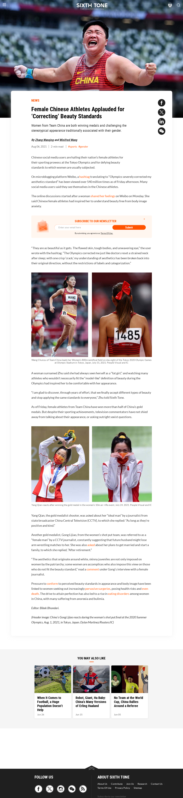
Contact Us (156, 784)
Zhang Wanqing (44, 140)
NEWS (35, 100)
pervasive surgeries (97, 588)
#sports (72, 146)
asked (91, 545)
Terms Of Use (104, 788)
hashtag (84, 176)
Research (142, 784)
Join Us (130, 784)
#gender (83, 146)
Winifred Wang (68, 140)
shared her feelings (103, 196)
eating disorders (118, 593)
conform (52, 583)
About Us (102, 784)
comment (93, 569)
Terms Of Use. (107, 233)
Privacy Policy (122, 788)
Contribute (117, 784)
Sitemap (138, 788)
